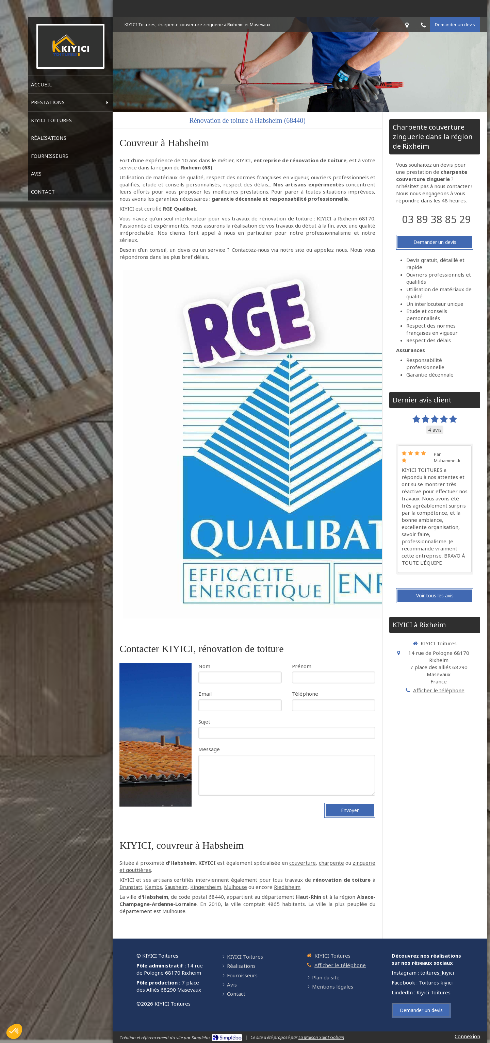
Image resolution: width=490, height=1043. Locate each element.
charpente (331, 862)
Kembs (153, 886)
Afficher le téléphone (438, 690)
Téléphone (305, 693)
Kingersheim (205, 886)
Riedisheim (287, 886)
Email (205, 693)
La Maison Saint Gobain (321, 1037)
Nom (204, 666)
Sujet (204, 721)
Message (209, 749)
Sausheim (176, 886)
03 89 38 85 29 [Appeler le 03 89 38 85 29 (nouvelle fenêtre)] (436, 219)
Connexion (467, 1036)
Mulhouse (235, 886)
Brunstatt (130, 886)
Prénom (301, 666)
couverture (302, 862)
